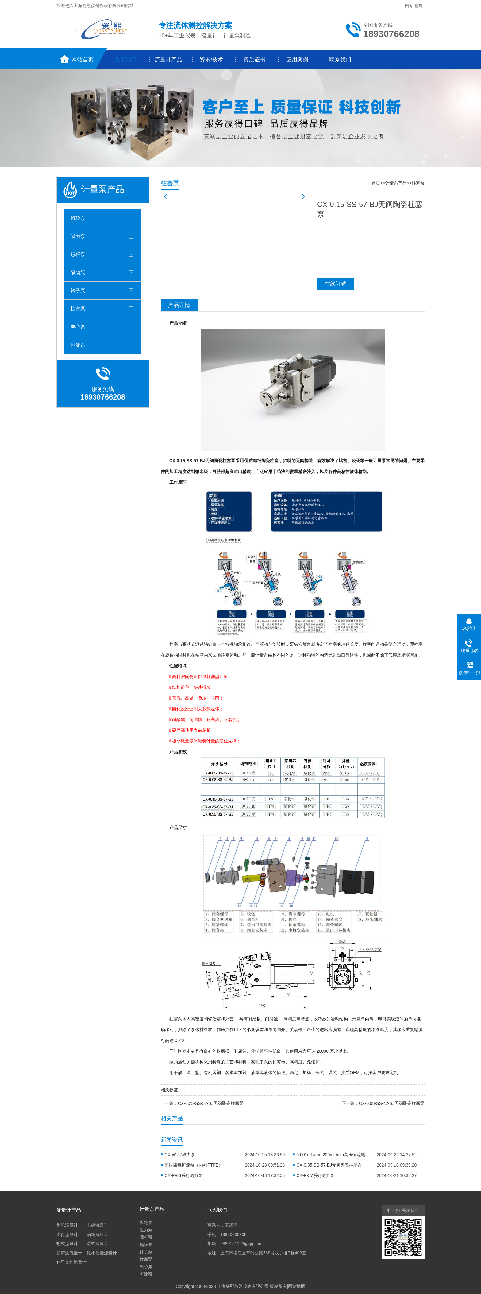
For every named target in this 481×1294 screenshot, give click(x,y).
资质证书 (254, 60)
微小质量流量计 (102, 1252)
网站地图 (413, 5)
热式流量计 (67, 1243)
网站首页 (82, 60)
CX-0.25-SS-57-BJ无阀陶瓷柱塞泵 (211, 1103)
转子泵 (78, 290)
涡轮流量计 (97, 1234)
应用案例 (297, 60)
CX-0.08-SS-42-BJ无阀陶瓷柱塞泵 (392, 1103)
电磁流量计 (97, 1225)
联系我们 (340, 60)
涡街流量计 (67, 1234)
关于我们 (125, 60)
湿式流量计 (97, 1243)
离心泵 (78, 326)
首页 (375, 183)
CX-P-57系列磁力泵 (315, 1175)
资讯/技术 (211, 60)
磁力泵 (78, 236)
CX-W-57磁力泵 (179, 1154)
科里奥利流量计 (71, 1262)
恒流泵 (78, 345)
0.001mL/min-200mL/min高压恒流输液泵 (333, 1154)
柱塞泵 (78, 308)
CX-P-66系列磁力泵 (183, 1175)
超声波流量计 (69, 1252)
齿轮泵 (78, 218)
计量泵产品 (396, 183)
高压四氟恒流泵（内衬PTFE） (193, 1165)
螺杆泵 (78, 254)
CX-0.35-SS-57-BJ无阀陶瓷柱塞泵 (329, 1165)
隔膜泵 (78, 272)
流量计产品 (168, 60)
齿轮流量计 (67, 1225)
